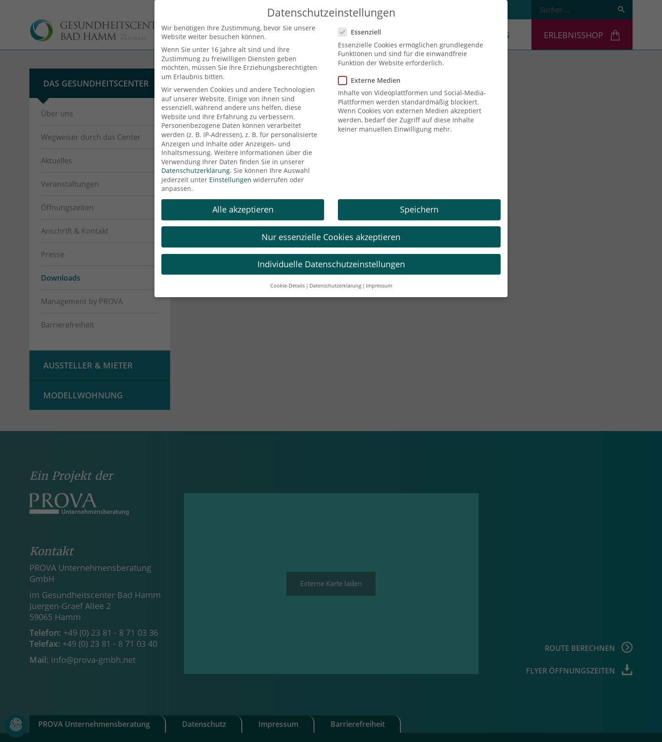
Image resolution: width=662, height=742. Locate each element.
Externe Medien (372, 71)
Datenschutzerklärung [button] (335, 277)
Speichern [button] (419, 201)
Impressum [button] (379, 277)
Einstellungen (230, 171)
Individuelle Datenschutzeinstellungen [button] (331, 255)
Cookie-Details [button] (287, 277)
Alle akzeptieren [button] (243, 201)
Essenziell (362, 23)
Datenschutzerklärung (195, 162)
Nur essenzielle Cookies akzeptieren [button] (331, 228)
